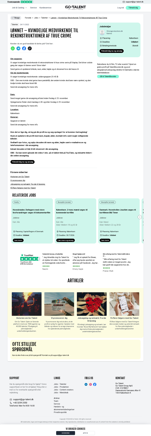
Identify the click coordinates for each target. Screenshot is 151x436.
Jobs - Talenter (60, 384)
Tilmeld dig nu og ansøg (111, 51)
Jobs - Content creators (63, 390)
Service (33, 8)
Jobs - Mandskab (61, 392)
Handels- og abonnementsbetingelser (64, 408)
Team (56, 401)
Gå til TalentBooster (108, 76)
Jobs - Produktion (61, 387)
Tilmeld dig (133, 8)
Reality (16, 202)
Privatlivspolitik (60, 412)
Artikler (57, 398)
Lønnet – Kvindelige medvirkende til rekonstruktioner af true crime (79, 18)
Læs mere (18, 240)
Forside (28, 18)
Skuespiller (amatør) (64, 202)
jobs (36, 18)
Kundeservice (45, 8)
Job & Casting (19, 8)
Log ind (120, 8)
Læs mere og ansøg (65, 240)
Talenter (44, 18)
